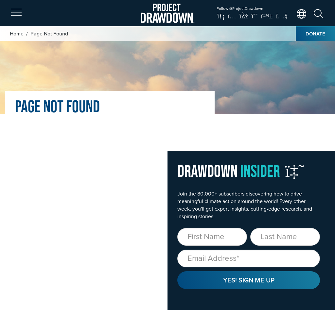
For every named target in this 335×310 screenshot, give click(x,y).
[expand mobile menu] (16, 12)
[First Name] (212, 237)
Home (17, 33)
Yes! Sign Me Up (248, 280)
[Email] (248, 258)
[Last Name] (285, 237)
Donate (315, 33)
